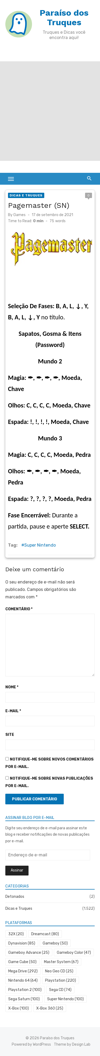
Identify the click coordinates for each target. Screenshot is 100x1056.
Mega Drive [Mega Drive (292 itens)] (23, 971)
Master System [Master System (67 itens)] (61, 962)
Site (9, 734)
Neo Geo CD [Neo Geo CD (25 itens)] (59, 971)
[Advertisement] (50, 111)
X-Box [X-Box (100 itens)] (18, 1008)
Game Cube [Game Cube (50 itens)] (22, 962)
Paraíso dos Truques (64, 17)
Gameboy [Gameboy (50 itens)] (55, 943)
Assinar (17, 870)
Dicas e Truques (26, 195)
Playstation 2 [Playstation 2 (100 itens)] (25, 990)
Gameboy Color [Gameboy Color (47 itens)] (74, 952)
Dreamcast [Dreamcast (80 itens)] (45, 934)
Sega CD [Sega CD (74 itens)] (60, 990)
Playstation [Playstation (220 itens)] (60, 980)
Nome (11, 687)
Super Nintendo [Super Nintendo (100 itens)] (65, 999)
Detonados (14, 896)
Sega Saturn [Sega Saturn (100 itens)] (24, 999)
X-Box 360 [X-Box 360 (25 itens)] (49, 1008)
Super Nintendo (40, 545)
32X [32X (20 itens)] (16, 934)
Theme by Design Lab (72, 1044)
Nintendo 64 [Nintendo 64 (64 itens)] (23, 980)
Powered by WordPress (31, 1044)
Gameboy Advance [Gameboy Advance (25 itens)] (28, 952)
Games (19, 215)
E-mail (13, 711)
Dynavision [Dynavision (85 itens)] (21, 943)
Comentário (19, 609)
